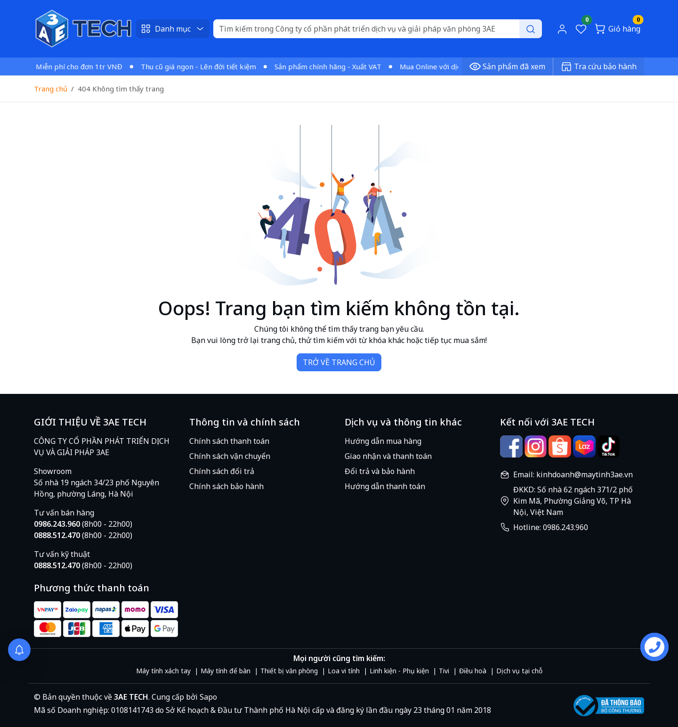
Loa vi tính (344, 670)
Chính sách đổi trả (221, 471)
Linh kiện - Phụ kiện (399, 670)
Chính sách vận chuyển (229, 456)
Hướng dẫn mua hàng (383, 441)
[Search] (377, 28)
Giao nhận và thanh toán (388, 456)
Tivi (444, 670)
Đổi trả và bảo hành (380, 471)
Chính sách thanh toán (229, 441)
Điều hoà (472, 670)
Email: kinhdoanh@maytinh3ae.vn (573, 474)
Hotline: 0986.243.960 (550, 527)
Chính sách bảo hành (226, 486)
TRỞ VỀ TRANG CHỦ (339, 362)
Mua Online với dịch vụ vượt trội (457, 66)
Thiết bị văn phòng (289, 670)
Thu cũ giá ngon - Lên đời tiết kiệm (202, 66)
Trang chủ (50, 88)
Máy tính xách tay (163, 670)
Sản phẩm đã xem (507, 66)
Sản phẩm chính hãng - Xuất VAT (331, 66)
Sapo (207, 697)
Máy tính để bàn (225, 670)
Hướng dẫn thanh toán (385, 486)
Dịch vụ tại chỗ (519, 670)
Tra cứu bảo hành (599, 66)
